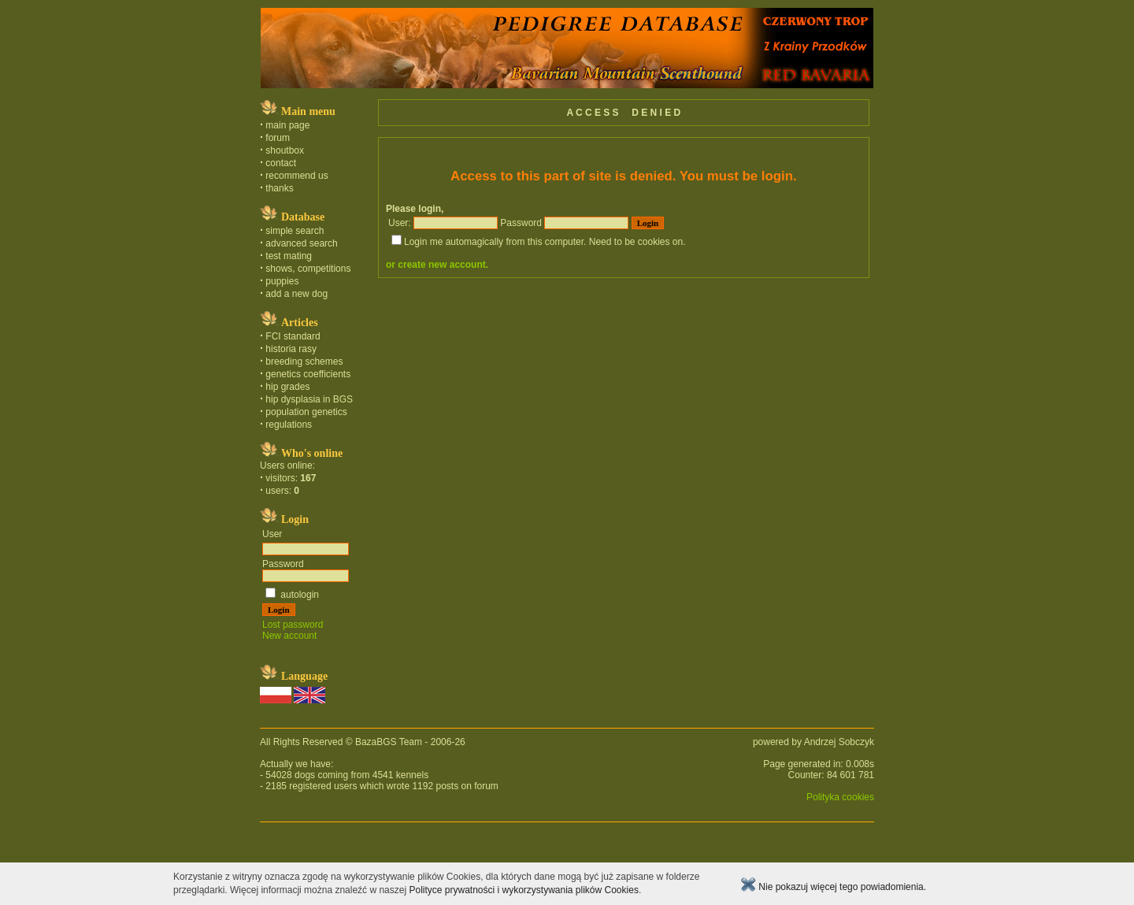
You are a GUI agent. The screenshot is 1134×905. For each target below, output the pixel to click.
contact (280, 163)
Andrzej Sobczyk (839, 741)
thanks (279, 188)
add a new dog (296, 293)
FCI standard (292, 336)
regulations (288, 424)
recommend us (296, 175)
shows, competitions (307, 268)
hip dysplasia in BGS (309, 399)
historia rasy (291, 348)
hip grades (287, 386)
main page (287, 125)
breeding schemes (304, 361)
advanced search (301, 243)
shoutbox (284, 150)
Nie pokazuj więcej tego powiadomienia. (833, 886)
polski (8, 852)
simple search (294, 230)
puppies (281, 281)
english (15, 852)
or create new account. (437, 264)
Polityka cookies (840, 797)
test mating (288, 255)
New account (289, 635)
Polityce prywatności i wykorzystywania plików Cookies (523, 890)
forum (277, 137)
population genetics (305, 411)
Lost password (292, 624)
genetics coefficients (307, 374)
